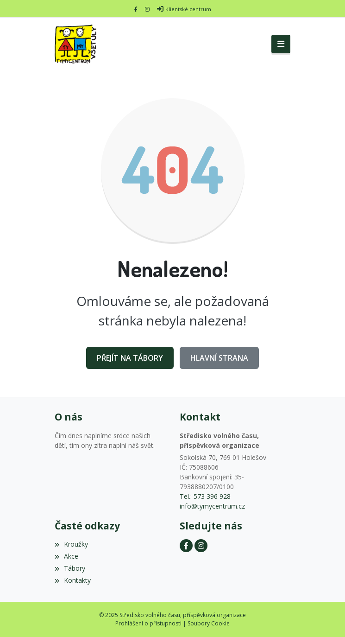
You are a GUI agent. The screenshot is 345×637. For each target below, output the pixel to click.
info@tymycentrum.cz (212, 506)
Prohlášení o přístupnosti (148, 623)
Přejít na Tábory (130, 358)
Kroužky (71, 544)
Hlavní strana (219, 358)
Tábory (70, 568)
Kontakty (73, 580)
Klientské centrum (188, 9)
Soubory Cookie (209, 623)
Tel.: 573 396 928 (205, 496)
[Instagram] (147, 9)
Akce (66, 556)
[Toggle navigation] (280, 44)
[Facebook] (136, 9)
